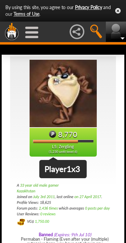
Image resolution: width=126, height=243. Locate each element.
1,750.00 (42, 221)
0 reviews (48, 214)
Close (118, 11)
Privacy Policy (88, 7)
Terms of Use (26, 14)
